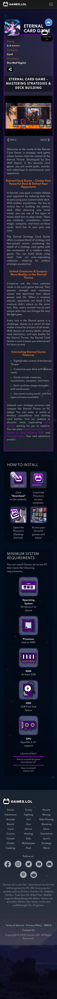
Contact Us (28, 930)
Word (46, 848)
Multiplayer (28, 843)
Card (10, 829)
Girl (28, 819)
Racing (46, 815)
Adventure (11, 815)
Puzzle (46, 810)
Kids (28, 838)
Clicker (11, 843)
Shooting (46, 824)
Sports (46, 838)
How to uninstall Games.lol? (28, 769)
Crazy (28, 810)
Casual (11, 838)
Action (10, 810)
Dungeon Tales (15, 436)
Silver (46, 829)
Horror (28, 829)
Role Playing (46, 819)
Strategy (46, 843)
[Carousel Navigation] (28, 140)
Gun (28, 824)
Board (10, 824)
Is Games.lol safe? (28, 754)
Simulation (46, 834)
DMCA (47, 925)
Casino (11, 834)
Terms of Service (14, 925)
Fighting (28, 815)
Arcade (10, 819)
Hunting (28, 834)
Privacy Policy (34, 925)
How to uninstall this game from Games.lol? (28, 760)
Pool (28, 848)
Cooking (10, 848)
